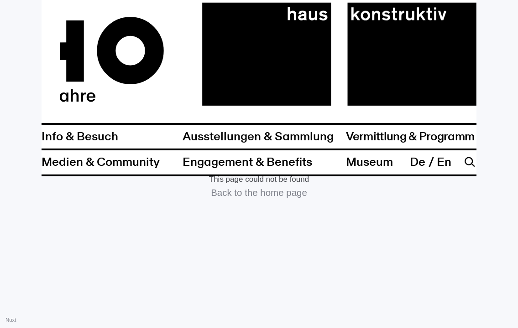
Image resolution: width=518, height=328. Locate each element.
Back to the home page (259, 192)
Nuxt (10, 320)
